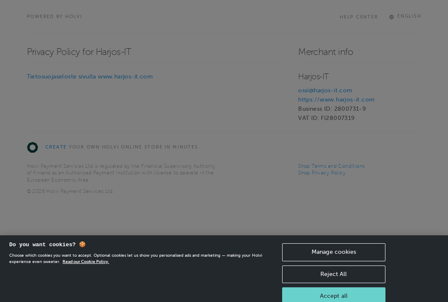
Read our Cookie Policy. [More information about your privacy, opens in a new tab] (86, 265)
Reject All (333, 278)
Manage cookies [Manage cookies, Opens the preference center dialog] (334, 256)
